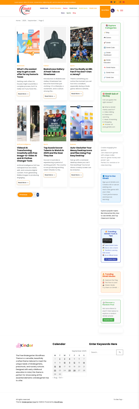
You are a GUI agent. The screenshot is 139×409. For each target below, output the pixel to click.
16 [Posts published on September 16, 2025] (60, 366)
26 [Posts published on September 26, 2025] (74, 370)
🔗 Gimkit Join (109, 77)
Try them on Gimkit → (110, 287)
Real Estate (20, 68)
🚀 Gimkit (107, 42)
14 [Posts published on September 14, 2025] (84, 362)
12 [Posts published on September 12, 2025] (74, 362)
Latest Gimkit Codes (111, 245)
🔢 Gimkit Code (109, 47)
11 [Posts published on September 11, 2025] (69, 362)
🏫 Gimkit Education (107, 61)
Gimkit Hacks (83, 8)
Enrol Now (105, 10)
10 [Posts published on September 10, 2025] (64, 362)
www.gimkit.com (109, 127)
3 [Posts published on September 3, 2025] (64, 359)
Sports (69, 13)
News (63, 13)
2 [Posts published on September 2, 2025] (59, 359)
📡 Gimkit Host (109, 72)
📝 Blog (106, 32)
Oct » (61, 377)
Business (73, 150)
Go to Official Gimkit (111, 255)
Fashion (46, 68)
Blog (74, 13)
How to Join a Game (111, 248)
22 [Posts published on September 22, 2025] (55, 370)
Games (65, 8)
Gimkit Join (93, 8)
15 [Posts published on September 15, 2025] (55, 366)
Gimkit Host (73, 8)
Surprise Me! (108, 320)
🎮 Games (107, 37)
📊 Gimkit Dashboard (107, 54)
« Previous (23, 200)
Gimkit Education (55, 8)
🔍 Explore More (111, 259)
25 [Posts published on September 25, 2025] (69, 370)
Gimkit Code (44, 8)
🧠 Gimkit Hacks (109, 67)
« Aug (55, 377)
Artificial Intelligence (24, 150)
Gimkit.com (114, 182)
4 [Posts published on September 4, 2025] (69, 359)
